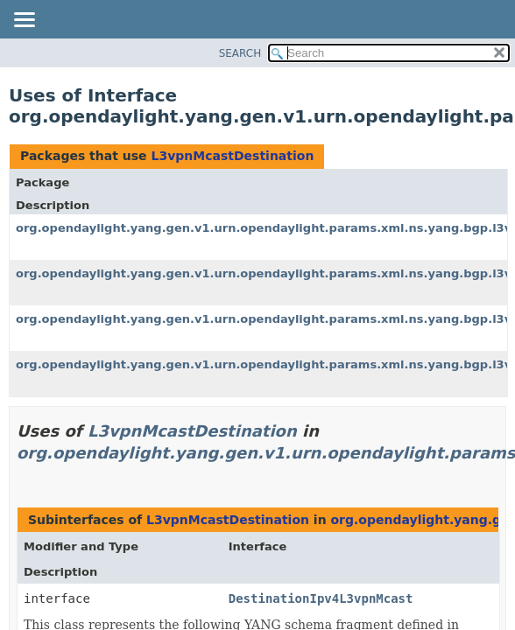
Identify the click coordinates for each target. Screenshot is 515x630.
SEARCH (240, 53)
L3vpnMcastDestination (232, 156)
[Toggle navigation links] (24, 21)
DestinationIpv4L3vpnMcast (321, 599)
